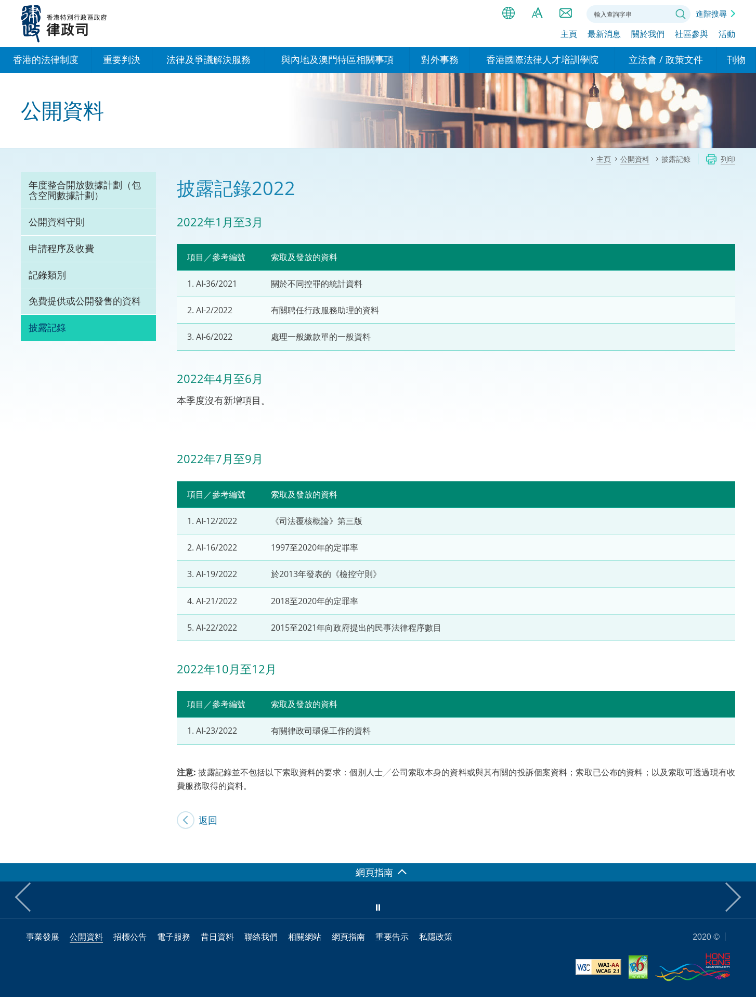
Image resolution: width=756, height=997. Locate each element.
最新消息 (604, 35)
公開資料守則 (57, 221)
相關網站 (304, 936)
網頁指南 (348, 936)
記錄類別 (47, 275)
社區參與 (691, 35)
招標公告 (130, 936)
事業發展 (42, 936)
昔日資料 (217, 936)
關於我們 (647, 35)
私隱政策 (435, 936)
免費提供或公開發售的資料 (85, 301)
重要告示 (392, 936)
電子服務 (173, 936)
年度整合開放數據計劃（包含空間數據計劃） (85, 189)
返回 (208, 820)
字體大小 (537, 13)
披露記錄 (47, 327)
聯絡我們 (565, 13)
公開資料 (86, 936)
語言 (508, 13)
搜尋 (680, 14)
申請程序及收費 (61, 248)
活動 (727, 35)
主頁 (569, 35)
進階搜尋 (711, 13)
